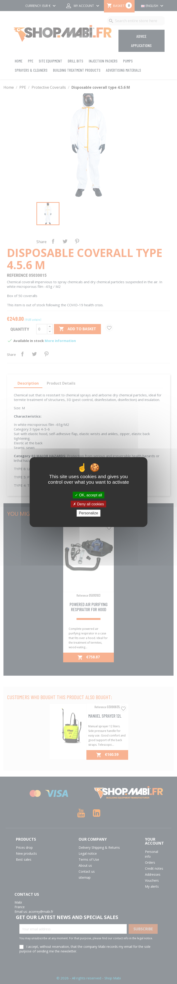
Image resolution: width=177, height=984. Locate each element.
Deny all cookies (88, 504)
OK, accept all (88, 495)
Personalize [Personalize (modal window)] (88, 513)
